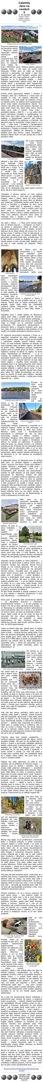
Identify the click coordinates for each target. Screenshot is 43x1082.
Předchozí (8, 1069)
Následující (23, 1069)
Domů (15, 1069)
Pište (30, 1069)
